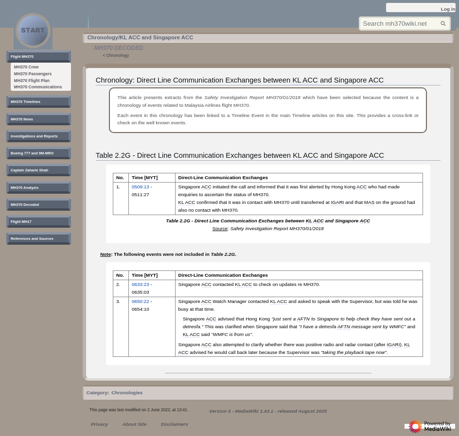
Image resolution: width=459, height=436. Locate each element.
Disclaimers (174, 424)
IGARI (337, 202)
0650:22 (140, 301)
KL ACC (305, 80)
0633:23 (140, 284)
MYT (151, 177)
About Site (135, 424)
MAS (369, 202)
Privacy (99, 424)
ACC (376, 80)
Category (97, 392)
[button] (25, 56)
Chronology (117, 55)
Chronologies (126, 392)
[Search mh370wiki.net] (405, 24)
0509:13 (140, 186)
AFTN (303, 318)
